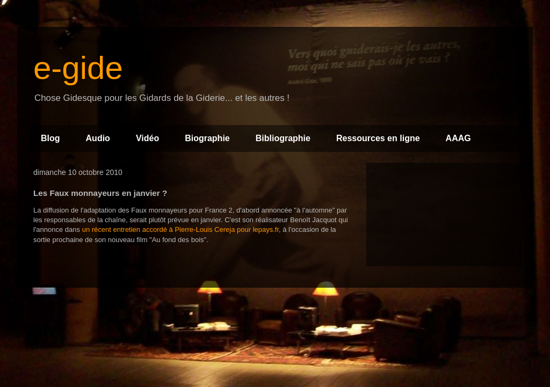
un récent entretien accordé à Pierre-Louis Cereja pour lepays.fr (180, 229)
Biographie (207, 138)
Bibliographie (283, 138)
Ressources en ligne (378, 138)
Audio (98, 138)
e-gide (78, 68)
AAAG (458, 138)
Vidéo (147, 138)
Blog (50, 138)
